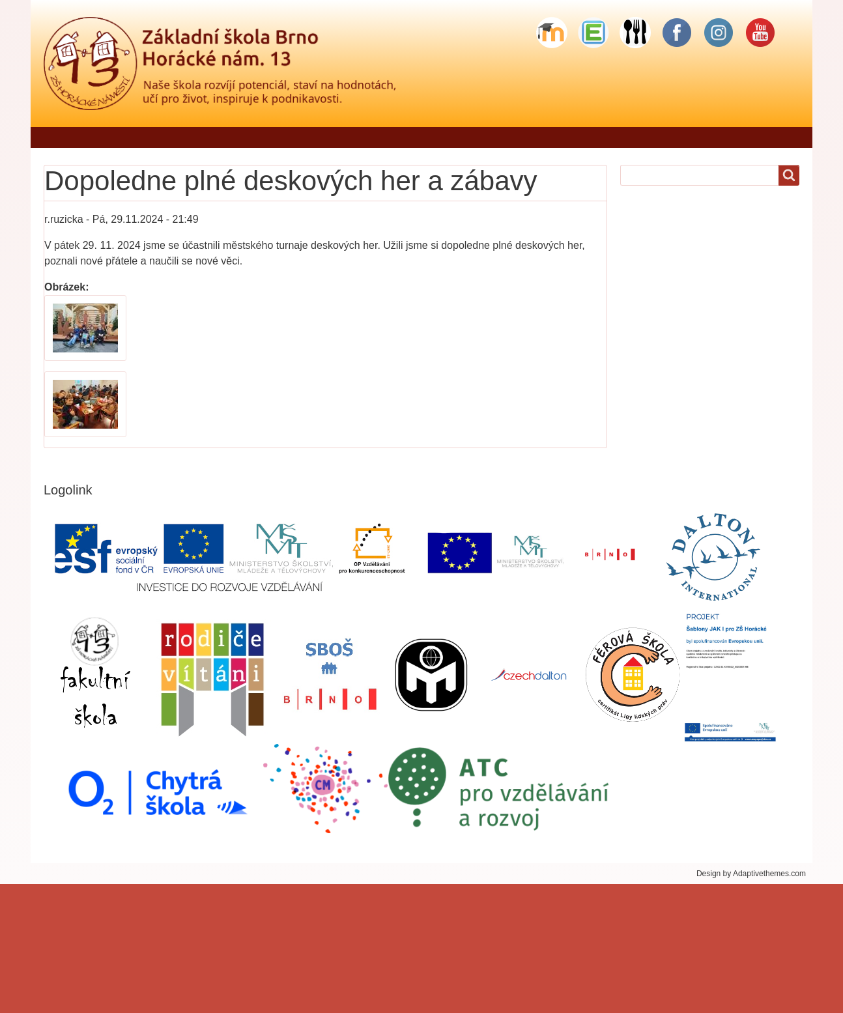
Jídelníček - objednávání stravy (254, 137)
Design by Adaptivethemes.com (751, 873)
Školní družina (556, 137)
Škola (364, 137)
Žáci (486, 137)
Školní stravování (655, 137)
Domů (64, 137)
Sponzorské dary (760, 137)
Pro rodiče (427, 137)
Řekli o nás (130, 137)
